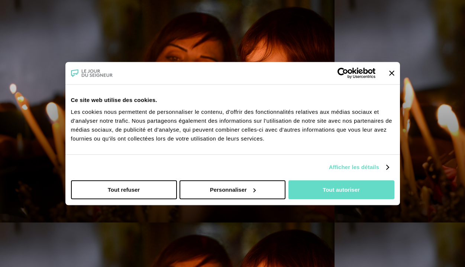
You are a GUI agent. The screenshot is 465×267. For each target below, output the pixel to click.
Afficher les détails (354, 167)
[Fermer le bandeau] (391, 73)
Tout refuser (124, 190)
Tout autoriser (341, 190)
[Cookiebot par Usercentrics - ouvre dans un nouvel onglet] (342, 73)
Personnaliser (233, 190)
